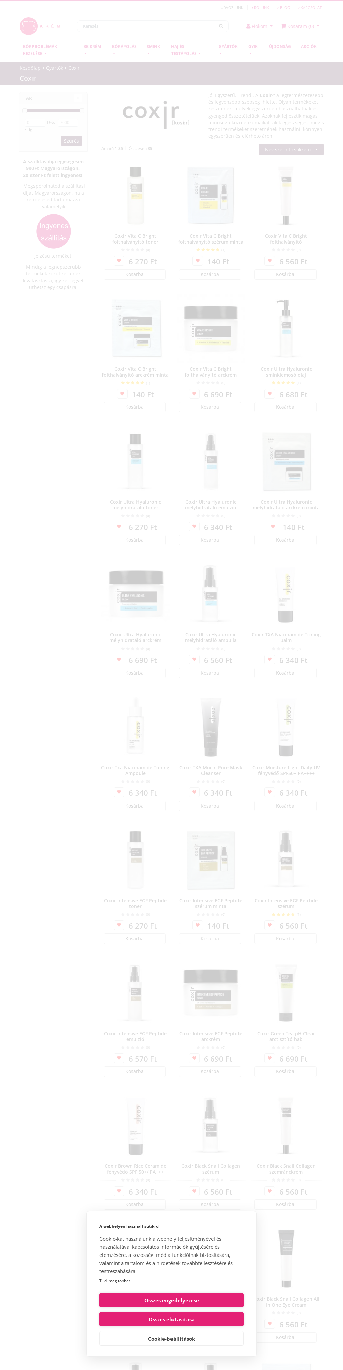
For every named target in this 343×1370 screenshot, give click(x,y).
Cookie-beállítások (171, 1338)
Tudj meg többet (114, 1300)
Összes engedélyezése (134, 1319)
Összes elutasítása (209, 1319)
